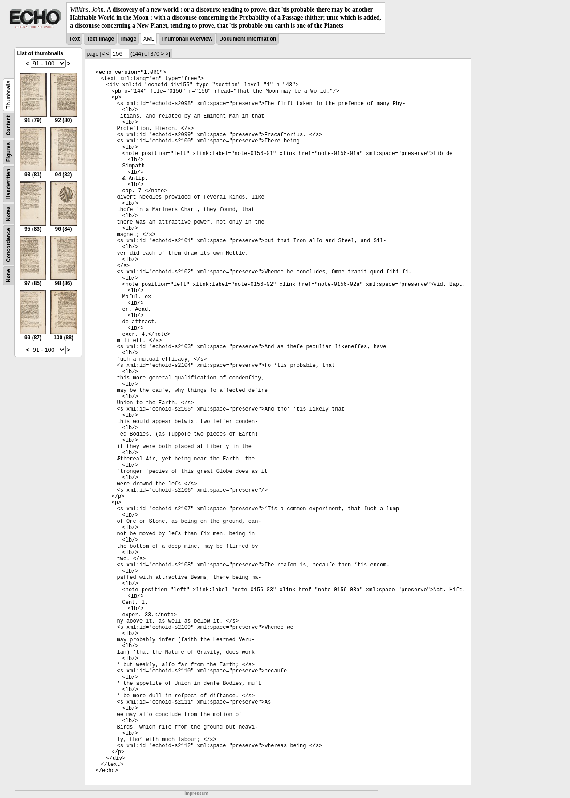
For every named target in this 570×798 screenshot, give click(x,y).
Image (129, 39)
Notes (8, 213)
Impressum (196, 793)
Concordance (8, 245)
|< (102, 54)
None (8, 275)
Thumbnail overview (186, 39)
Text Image (100, 39)
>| (167, 54)
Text (74, 39)
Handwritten (8, 183)
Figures (8, 151)
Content (8, 125)
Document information (247, 39)
